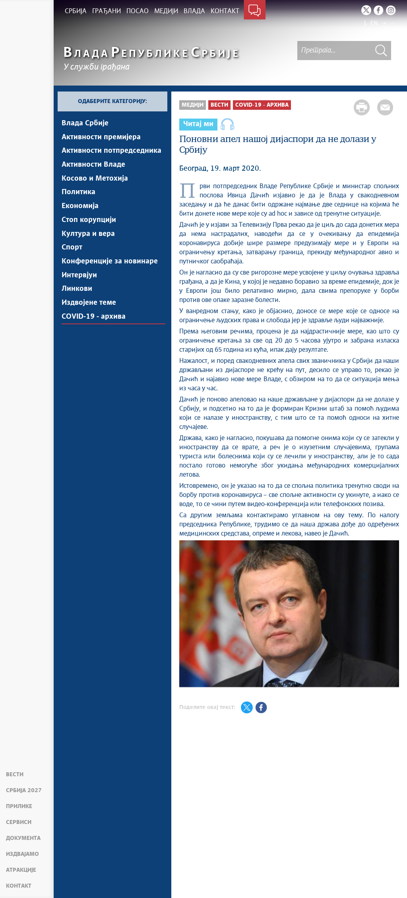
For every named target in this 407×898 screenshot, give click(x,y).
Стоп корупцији (89, 220)
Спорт (72, 248)
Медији (193, 105)
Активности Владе (93, 165)
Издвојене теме (89, 304)
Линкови (77, 290)
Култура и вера (88, 234)
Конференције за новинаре (110, 262)
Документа (23, 838)
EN (374, 23)
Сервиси (18, 822)
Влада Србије (85, 123)
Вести (14, 774)
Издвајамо (22, 854)
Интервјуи (79, 276)
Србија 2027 (24, 790)
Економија (80, 206)
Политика (78, 193)
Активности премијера (101, 137)
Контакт (18, 886)
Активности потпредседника (111, 151)
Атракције (21, 870)
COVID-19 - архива (94, 318)
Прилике (19, 806)
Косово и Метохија (95, 179)
